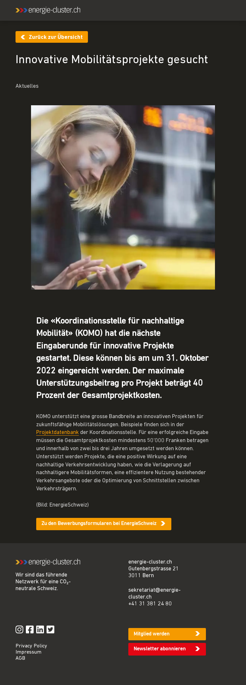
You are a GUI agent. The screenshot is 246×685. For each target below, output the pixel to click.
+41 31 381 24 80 (150, 604)
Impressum (28, 652)
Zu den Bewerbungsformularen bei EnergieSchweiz (98, 523)
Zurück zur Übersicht (56, 37)
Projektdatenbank (57, 432)
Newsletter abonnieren (160, 649)
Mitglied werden (151, 634)
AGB (20, 658)
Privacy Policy (31, 646)
